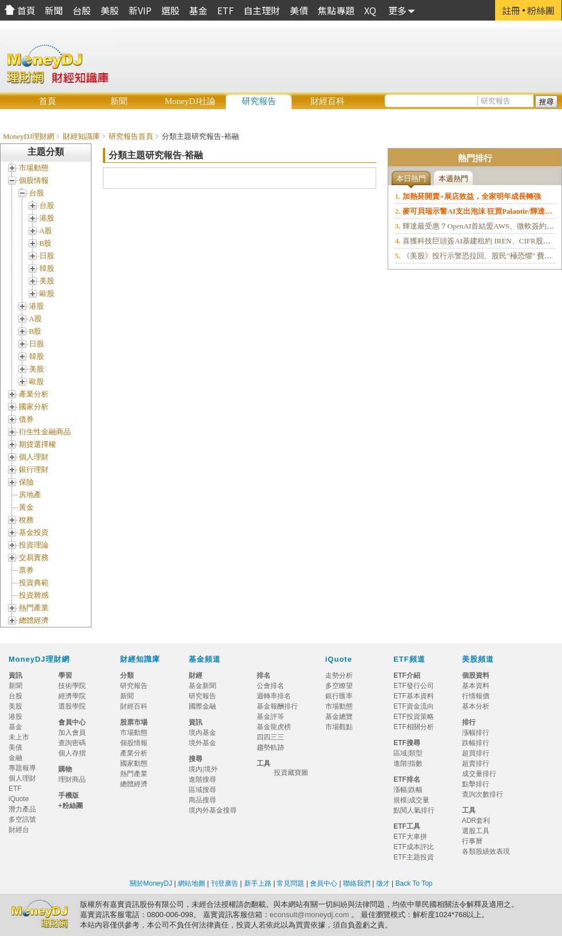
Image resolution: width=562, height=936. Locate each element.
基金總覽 (339, 717)
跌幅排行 (475, 743)
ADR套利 (476, 821)
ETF (15, 789)
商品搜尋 (206, 800)
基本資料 (475, 686)
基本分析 (475, 706)
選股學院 (72, 706)
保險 (26, 482)
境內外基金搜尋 (216, 810)
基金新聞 (206, 686)
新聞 (118, 101)
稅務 (26, 519)
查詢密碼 (72, 743)
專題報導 (26, 768)
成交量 (419, 800)
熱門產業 (34, 607)
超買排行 (475, 753)
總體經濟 (34, 620)
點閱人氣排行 (414, 810)
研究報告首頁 (131, 136)
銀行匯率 (339, 696)
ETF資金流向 (413, 706)
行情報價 (475, 696)
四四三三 (270, 737)
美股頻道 (478, 659)
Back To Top (412, 883)
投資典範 (34, 582)
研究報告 (259, 101)
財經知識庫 (81, 136)
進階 (400, 763)
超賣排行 (475, 763)
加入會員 (72, 733)
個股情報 (34, 180)
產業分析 (34, 394)
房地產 (30, 494)
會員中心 (323, 883)
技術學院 (72, 686)
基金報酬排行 (277, 706)
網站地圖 (191, 883)
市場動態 (34, 167)
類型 (416, 753)
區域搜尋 (202, 790)
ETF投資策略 (413, 717)
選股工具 (475, 831)
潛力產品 (22, 809)
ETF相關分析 (413, 727)
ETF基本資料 (413, 696)
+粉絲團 (70, 806)
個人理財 (34, 457)
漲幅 (400, 790)
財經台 (22, 830)
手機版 (68, 795)
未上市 (19, 737)
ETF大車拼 (410, 837)
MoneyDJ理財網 (28, 136)
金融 (15, 758)
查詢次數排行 (482, 794)
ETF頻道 (409, 659)
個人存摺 (72, 753)
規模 (400, 800)
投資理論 (34, 545)
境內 (195, 769)
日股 (46, 255)
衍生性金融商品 (45, 431)
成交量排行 (479, 774)
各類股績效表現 (486, 851)
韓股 (46, 268)
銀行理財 (34, 469)
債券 (26, 419)
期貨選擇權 (37, 444)
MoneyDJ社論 (190, 101)
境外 (211, 769)
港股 (46, 218)
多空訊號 (26, 819)
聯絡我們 (356, 883)
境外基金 (206, 743)
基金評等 (270, 717)
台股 (36, 193)
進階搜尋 (202, 779)
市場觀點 (339, 727)
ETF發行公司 (413, 686)
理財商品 (72, 779)
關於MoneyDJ (151, 883)
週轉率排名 (274, 696)
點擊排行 (475, 784)
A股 (45, 230)
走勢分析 (339, 675)
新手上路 (258, 883)
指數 (416, 763)
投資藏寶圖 (291, 773)
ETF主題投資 (413, 857)
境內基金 (206, 733)
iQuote (338, 659)
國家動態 (134, 763)
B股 (45, 243)
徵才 (381, 883)
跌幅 (416, 790)
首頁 (47, 101)
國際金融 (206, 706)
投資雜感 (34, 595)
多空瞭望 (339, 686)
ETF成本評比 (413, 847)
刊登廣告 (224, 883)
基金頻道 (205, 659)
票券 (26, 570)
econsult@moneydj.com (309, 914)
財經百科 (327, 101)
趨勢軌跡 (270, 747)
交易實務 (34, 557)
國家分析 (34, 406)
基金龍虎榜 (277, 727)
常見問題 (291, 883)
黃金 (26, 507)
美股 (46, 281)
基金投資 (34, 532)
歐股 (46, 293)
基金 (15, 727)
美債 (15, 747)
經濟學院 (72, 696)
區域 (400, 753)
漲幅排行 (475, 733)
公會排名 (270, 686)
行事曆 (472, 841)
